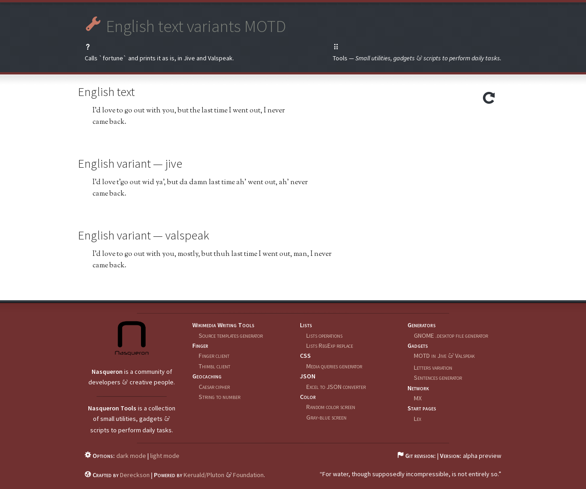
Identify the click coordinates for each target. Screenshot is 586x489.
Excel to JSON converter (336, 387)
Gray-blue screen (326, 417)
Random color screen (330, 407)
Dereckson (135, 475)
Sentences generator (438, 377)
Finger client (214, 355)
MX (418, 398)
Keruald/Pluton (204, 475)
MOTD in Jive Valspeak (444, 355)
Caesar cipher (214, 387)
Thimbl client (214, 366)
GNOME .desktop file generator (451, 335)
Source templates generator (231, 335)
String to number (219, 397)
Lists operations (324, 335)
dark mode (131, 456)
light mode (164, 456)
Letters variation (433, 367)
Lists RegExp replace (329, 345)
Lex (417, 419)
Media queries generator (334, 366)
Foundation (248, 475)
